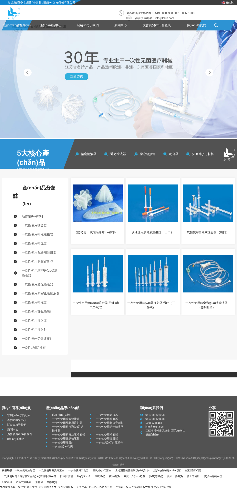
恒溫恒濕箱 (66, 476)
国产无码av (135, 486)
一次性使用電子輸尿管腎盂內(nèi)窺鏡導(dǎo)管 (29, 476)
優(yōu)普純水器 (212, 476)
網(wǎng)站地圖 (139, 459)
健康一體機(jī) (175, 476)
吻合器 (174, 155)
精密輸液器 (89, 155)
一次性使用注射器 (25, 470)
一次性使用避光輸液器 (51, 470)
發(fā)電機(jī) (156, 476)
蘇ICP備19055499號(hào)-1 (113, 459)
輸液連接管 (147, 155)
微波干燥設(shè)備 (134, 476)
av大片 (146, 486)
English (228, 1)
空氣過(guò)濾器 (102, 470)
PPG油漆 (7, 482)
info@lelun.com (165, 18)
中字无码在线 (120, 486)
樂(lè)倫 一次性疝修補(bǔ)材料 (96, 232)
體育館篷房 (193, 476)
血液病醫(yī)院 (193, 470)
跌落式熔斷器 (23, 482)
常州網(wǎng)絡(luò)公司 (164, 459)
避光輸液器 (118, 155)
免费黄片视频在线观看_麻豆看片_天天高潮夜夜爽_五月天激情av (36, 486)
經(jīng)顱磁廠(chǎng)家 (166, 470)
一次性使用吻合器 (78, 470)
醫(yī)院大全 (84, 476)
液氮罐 (39, 482)
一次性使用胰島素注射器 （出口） (151, 232)
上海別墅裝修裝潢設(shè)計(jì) (132, 470)
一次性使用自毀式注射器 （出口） (206, 232)
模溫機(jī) (114, 476)
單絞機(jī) (100, 476)
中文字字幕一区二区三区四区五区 (93, 486)
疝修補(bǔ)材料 (203, 155)
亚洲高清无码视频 (161, 486)
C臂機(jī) (52, 482)
